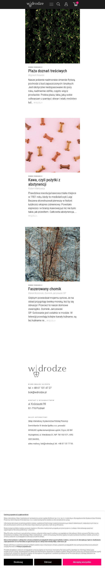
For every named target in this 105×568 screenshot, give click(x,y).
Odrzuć (48, 562)
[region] (52, 539)
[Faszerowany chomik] (52, 254)
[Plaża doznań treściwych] (52, 36)
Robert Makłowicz (36, 188)
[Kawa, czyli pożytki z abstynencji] (52, 145)
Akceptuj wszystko (82, 562)
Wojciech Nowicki (36, 75)
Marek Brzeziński (36, 293)
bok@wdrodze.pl (37, 392)
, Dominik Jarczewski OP (55, 293)
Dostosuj (18, 562)
